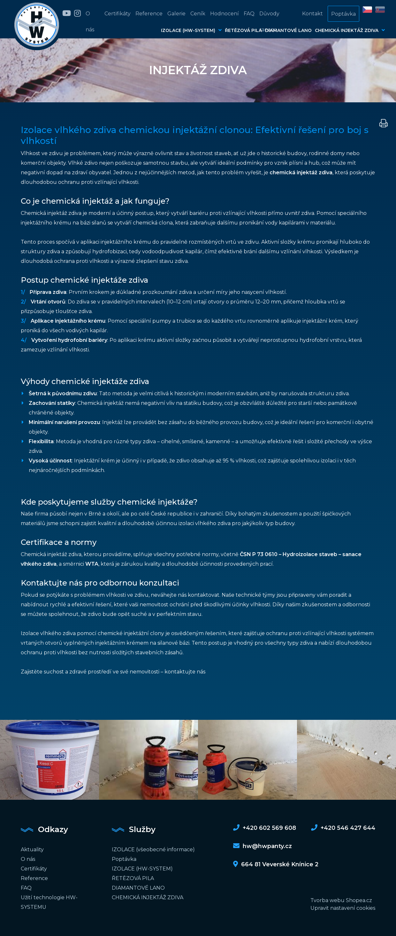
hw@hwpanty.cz (262, 846)
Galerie (176, 14)
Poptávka (343, 14)
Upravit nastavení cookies (342, 908)
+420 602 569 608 (264, 827)
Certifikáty (117, 14)
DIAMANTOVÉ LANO (288, 30)
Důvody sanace (269, 22)
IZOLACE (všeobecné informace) (153, 849)
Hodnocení (224, 14)
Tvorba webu (327, 900)
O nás (90, 22)
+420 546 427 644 (343, 827)
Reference (149, 14)
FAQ (249, 14)
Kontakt (312, 14)
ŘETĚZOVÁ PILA (243, 30)
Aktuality (32, 849)
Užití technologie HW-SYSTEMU (49, 902)
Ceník (197, 14)
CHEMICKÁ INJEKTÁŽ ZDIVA (350, 30)
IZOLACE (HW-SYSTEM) (191, 30)
